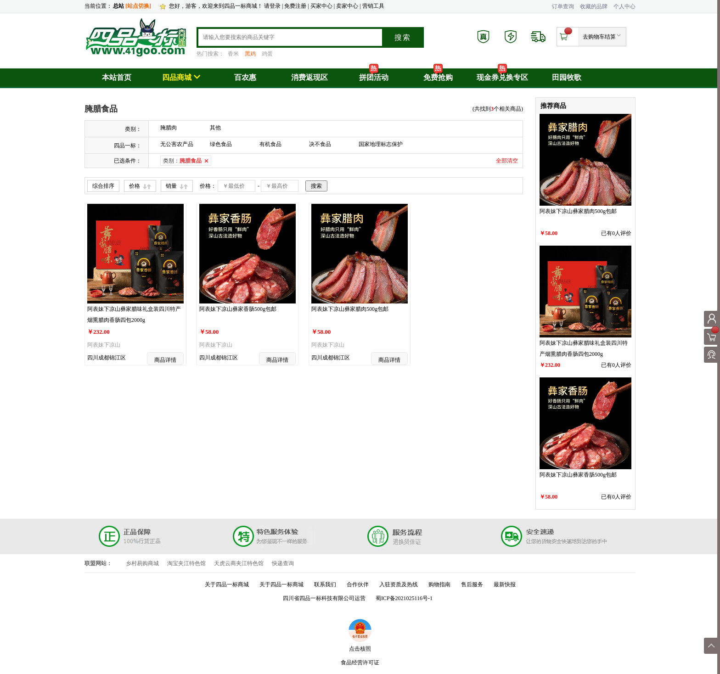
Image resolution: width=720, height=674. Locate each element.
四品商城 (181, 77)
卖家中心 (347, 6)
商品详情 (165, 360)
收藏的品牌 (594, 6)
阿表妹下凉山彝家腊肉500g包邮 (349, 309)
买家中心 (322, 6)
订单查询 (563, 6)
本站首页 (116, 77)
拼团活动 (373, 77)
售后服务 (472, 584)
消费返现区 (309, 77)
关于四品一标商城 (227, 584)
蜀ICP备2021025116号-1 (404, 598)
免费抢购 (438, 77)
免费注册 (295, 6)
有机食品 (270, 144)
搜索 (402, 37)
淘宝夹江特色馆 (186, 563)
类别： (182, 160)
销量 (171, 186)
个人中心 (624, 6)
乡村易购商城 (142, 563)
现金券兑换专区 (502, 77)
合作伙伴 (358, 584)
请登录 (272, 6)
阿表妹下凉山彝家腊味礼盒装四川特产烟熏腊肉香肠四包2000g (134, 314)
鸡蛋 (267, 54)
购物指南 (439, 584)
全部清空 (507, 160)
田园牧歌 (566, 77)
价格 (134, 186)
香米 (233, 54)
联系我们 (325, 584)
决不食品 (320, 144)
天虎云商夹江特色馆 (239, 563)
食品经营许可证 (360, 662)
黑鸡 (250, 54)
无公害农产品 (176, 144)
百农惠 (245, 77)
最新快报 (505, 584)
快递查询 (283, 563)
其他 (215, 127)
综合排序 (103, 186)
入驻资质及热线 (398, 584)
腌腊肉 (168, 127)
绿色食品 (221, 144)
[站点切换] (138, 6)
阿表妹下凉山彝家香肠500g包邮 (237, 309)
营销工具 (373, 6)
